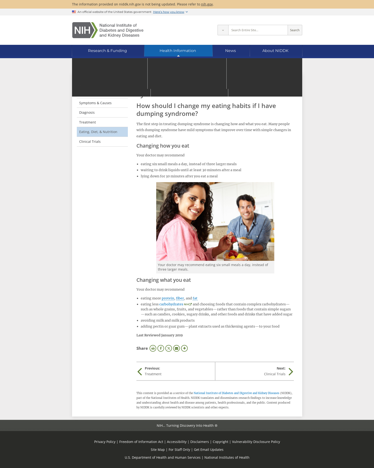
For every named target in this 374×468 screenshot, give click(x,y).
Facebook (160, 348)
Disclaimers (199, 441)
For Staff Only (179, 449)
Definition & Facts (93, 93)
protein (168, 298)
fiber (180, 298)
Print (153, 348)
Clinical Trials (90, 141)
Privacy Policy (104, 441)
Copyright (220, 441)
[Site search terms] (258, 30)
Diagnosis (87, 112)
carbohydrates (171, 304)
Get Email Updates (208, 449)
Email (176, 348)
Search (295, 30)
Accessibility (177, 441)
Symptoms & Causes (95, 103)
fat (195, 298)
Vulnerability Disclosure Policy (256, 441)
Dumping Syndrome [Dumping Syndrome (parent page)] (101, 83)
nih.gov (207, 4)
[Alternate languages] (285, 66)
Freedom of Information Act (141, 441)
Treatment (87, 122)
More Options (184, 348)
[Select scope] (223, 30)
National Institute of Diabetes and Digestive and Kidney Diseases (236, 393)
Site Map (158, 449)
